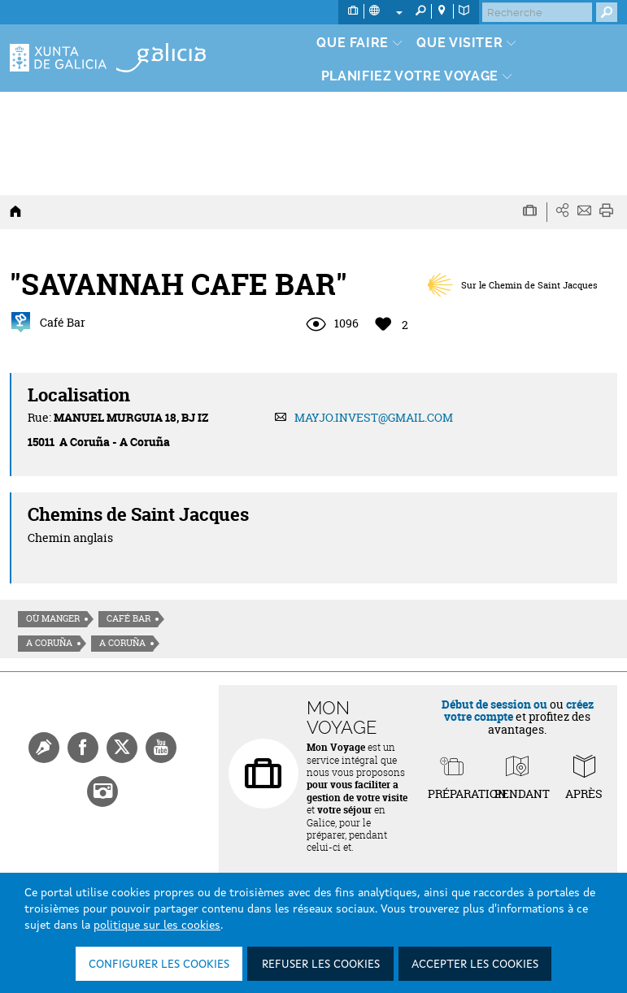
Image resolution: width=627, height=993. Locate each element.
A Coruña (49, 642)
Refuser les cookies (321, 964)
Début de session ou (494, 704)
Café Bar (128, 618)
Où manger (53, 618)
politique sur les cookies (157, 925)
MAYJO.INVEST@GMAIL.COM (373, 417)
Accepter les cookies (474, 964)
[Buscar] (537, 12)
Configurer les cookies (159, 964)
